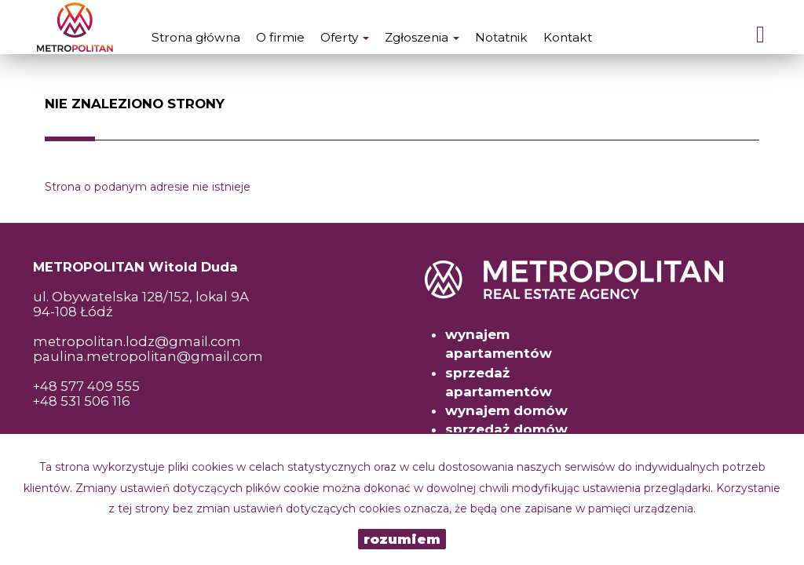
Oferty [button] (344, 37)
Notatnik (501, 37)
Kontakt (567, 37)
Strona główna (196, 37)
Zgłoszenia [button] (422, 37)
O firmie (280, 37)
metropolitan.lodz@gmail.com (137, 341)
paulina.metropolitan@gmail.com (148, 356)
